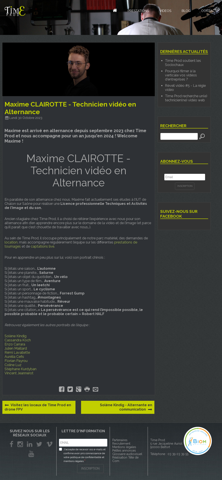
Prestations (137, 11)
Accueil (111, 10)
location (11, 242)
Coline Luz (13, 365)
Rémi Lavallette (17, 352)
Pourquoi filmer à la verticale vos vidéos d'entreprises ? (181, 75)
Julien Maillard (16, 348)
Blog (185, 11)
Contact (209, 11)
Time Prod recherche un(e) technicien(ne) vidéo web (186, 98)
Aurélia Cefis (14, 357)
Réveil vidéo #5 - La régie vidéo (185, 88)
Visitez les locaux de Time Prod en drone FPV (38, 407)
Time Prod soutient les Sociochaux (183, 63)
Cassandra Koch (18, 340)
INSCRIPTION (90, 468)
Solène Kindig (15, 336)
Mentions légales (124, 447)
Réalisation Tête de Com (125, 459)
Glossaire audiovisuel (127, 454)
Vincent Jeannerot (19, 373)
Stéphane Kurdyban (20, 369)
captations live (42, 246)
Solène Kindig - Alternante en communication (126, 407)
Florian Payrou (16, 361)
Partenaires (119, 440)
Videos (164, 11)
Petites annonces (124, 450)
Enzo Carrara (15, 344)
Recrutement (121, 443)
